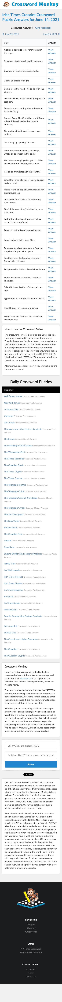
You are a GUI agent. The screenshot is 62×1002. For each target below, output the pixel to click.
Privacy (31, 924)
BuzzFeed (20, 596)
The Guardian (22, 649)
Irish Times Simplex (24, 583)
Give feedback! (43, 27)
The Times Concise (24, 478)
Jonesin (19, 540)
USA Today (20, 422)
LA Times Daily (22, 409)
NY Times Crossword (31, 949)
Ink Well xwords (23, 570)
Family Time (21, 563)
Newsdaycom (22, 609)
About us (31, 928)
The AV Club (21, 632)
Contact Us (31, 976)
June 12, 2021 (10, 34)
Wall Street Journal (24, 396)
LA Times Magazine (24, 589)
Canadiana (20, 547)
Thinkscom (20, 439)
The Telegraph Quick (25, 491)
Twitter (31, 973)
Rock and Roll (22, 626)
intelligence (25, 678)
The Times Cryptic (24, 471)
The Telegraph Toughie (26, 484)
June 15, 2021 (51, 34)
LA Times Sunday (23, 603)
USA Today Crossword (31, 952)
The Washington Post (25, 452)
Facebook (31, 969)
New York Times (23, 402)
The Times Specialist (25, 458)
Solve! (31, 764)
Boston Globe (22, 527)
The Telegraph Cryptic (26, 507)
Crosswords (31, 931)
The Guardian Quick (25, 465)
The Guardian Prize (24, 534)
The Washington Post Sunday (29, 445)
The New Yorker (23, 520)
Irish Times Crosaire (25, 576)
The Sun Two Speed (25, 514)
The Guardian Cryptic (25, 655)
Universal (20, 415)
